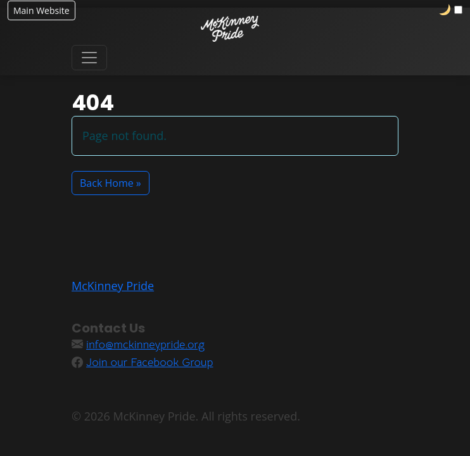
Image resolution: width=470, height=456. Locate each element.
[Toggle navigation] (89, 57)
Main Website (41, 10)
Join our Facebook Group (149, 362)
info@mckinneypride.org (145, 345)
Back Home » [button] (110, 183)
